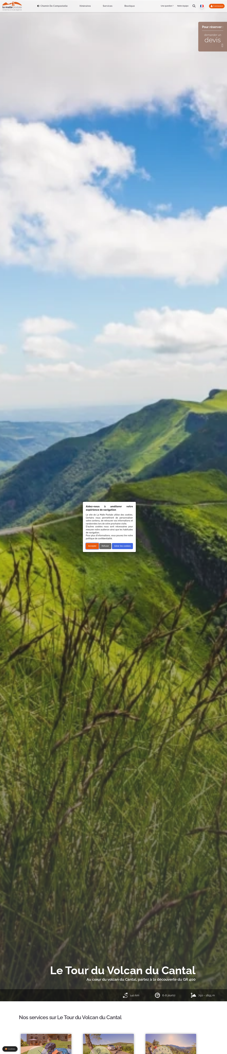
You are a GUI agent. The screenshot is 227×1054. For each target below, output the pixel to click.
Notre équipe (182, 6)
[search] (194, 6)
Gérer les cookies (122, 546)
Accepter (92, 546)
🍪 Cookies (10, 1049)
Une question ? (167, 6)
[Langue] (201, 6)
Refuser (105, 546)
